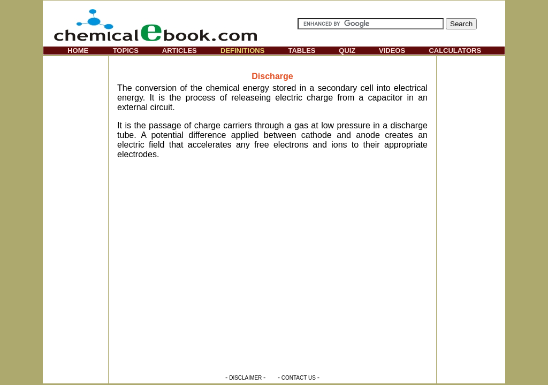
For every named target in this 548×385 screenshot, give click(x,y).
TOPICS (126, 51)
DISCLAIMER (245, 378)
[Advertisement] (75, 217)
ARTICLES (179, 51)
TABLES (301, 51)
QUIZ (347, 51)
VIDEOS (392, 51)
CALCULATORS (455, 51)
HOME (77, 51)
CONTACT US (298, 378)
